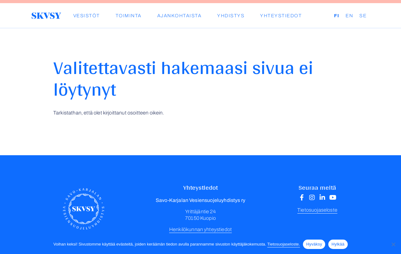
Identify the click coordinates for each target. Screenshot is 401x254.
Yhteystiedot (281, 15)
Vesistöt (86, 15)
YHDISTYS (230, 15)
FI (336, 15)
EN (349, 15)
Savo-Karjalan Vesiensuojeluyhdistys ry (46, 16)
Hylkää (337, 244)
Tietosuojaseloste (317, 210)
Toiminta (129, 15)
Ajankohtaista (179, 15)
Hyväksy (314, 244)
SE (363, 15)
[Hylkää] (393, 244)
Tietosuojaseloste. (283, 244)
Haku (329, 15)
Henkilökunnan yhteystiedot (200, 229)
